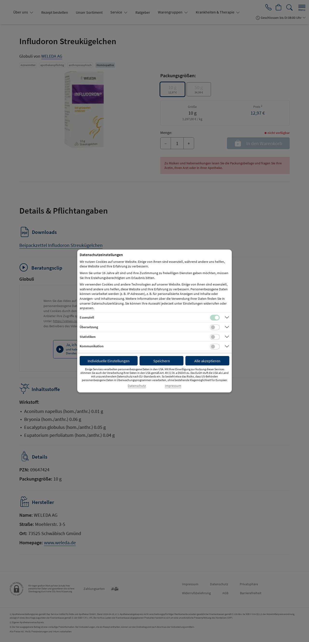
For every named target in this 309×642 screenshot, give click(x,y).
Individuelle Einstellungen (109, 360)
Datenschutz (137, 386)
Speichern (161, 360)
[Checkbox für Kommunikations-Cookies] (215, 346)
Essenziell (87, 317)
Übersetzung (89, 327)
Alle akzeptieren (207, 360)
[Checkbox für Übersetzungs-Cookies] (215, 327)
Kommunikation (92, 346)
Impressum (173, 386)
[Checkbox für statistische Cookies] (215, 337)
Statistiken (88, 337)
